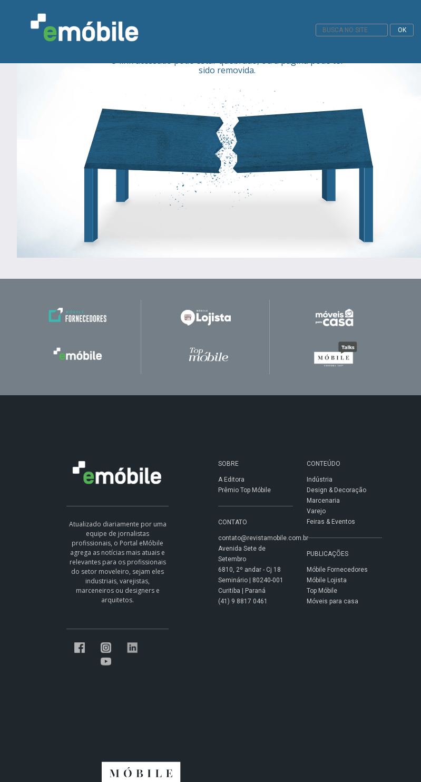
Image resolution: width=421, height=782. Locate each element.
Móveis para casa (332, 601)
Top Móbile (322, 590)
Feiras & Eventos (331, 521)
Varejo (316, 511)
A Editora (231, 479)
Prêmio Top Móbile (244, 490)
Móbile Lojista (327, 580)
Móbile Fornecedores (337, 569)
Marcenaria (323, 500)
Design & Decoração (336, 490)
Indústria (319, 479)
